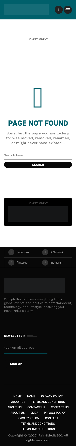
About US (18, 413)
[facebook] (21, 252)
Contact (51, 418)
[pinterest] (21, 263)
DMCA (34, 413)
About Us (18, 402)
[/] (59, 10)
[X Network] (55, 252)
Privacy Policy (52, 396)
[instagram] (55, 263)
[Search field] (38, 155)
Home (17, 396)
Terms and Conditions (48, 402)
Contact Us (36, 407)
